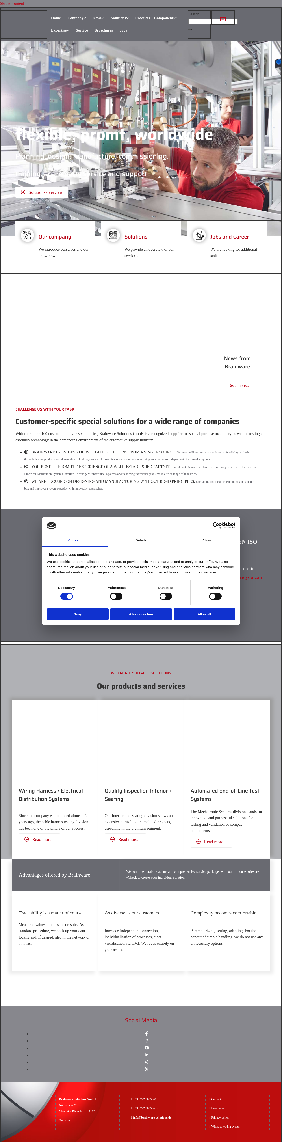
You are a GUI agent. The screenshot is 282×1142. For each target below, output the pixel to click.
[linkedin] (146, 1053)
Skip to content (12, 3)
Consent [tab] (75, 540)
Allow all (204, 614)
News (96, 18)
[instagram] (146, 1039)
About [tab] (207, 540)
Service (82, 29)
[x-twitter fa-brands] (147, 1068)
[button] (190, 29)
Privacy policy (219, 1116)
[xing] (146, 1061)
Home (55, 18)
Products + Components (155, 18)
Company (75, 18)
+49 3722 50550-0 (144, 1098)
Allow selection (141, 614)
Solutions (118, 18)
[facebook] (146, 1032)
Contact (216, 1098)
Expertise (58, 29)
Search (193, 14)
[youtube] (146, 1046)
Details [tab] (141, 540)
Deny (78, 614)
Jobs (123, 29)
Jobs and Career (229, 235)
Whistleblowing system (225, 1125)
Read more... (237, 384)
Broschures (103, 29)
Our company (55, 235)
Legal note (217, 1107)
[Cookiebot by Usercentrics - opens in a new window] (216, 525)
